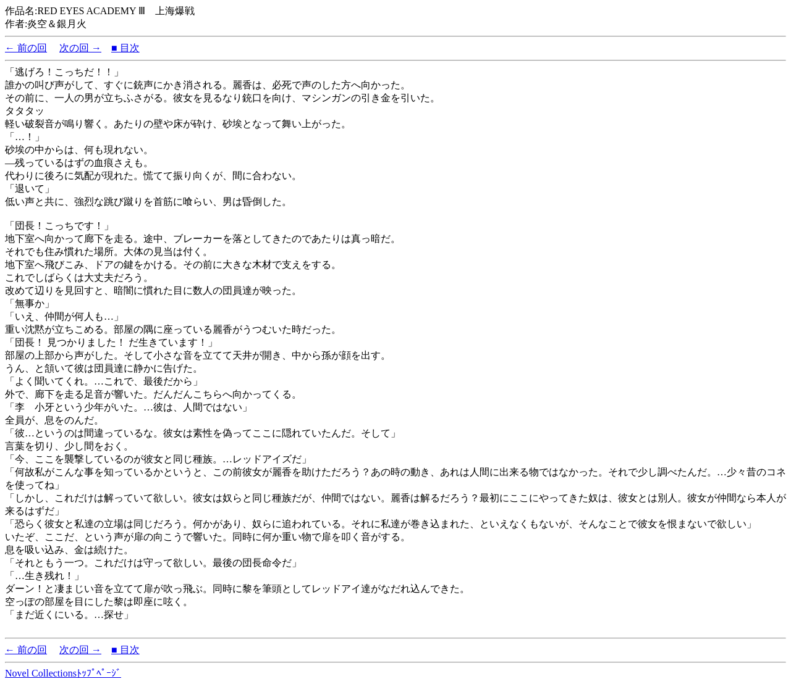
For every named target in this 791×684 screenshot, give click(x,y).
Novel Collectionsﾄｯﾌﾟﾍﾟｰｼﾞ (63, 673)
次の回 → (80, 48)
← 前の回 (26, 48)
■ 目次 (125, 48)
